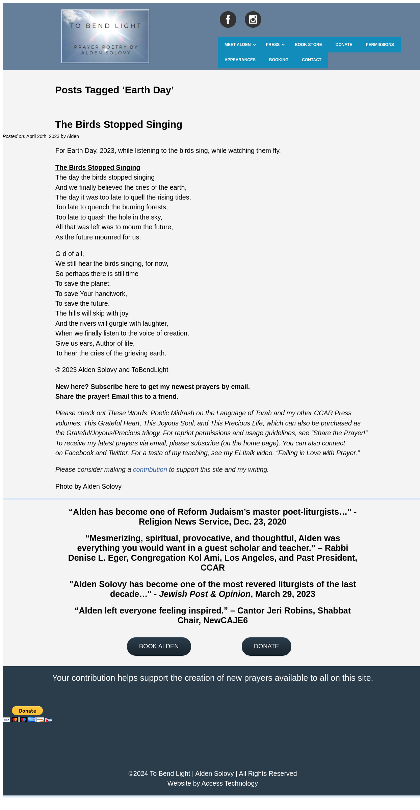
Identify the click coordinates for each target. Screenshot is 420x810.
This (90, 423)
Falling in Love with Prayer (317, 453)
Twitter (118, 453)
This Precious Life (236, 423)
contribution (150, 469)
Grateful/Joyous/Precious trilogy (113, 433)
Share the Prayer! (339, 433)
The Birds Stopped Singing (118, 124)
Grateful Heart (118, 423)
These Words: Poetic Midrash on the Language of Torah (190, 413)
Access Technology (230, 783)
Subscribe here (115, 386)
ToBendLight (149, 369)
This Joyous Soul (168, 423)
